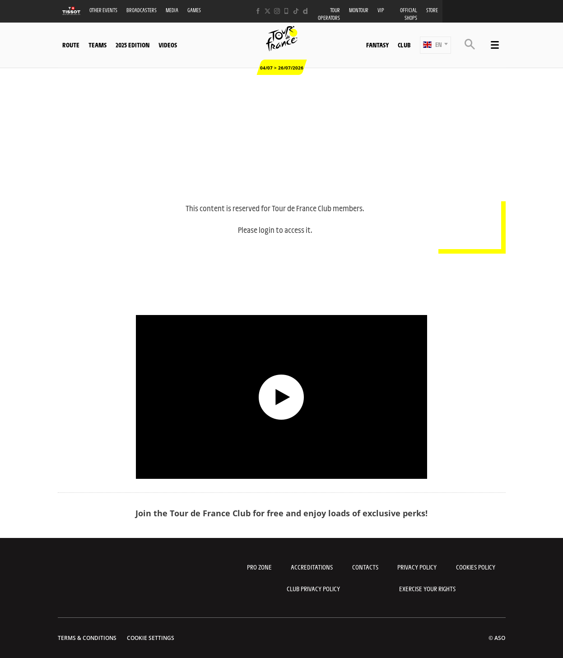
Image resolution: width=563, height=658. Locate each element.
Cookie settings (150, 638)
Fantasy (377, 45)
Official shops (408, 14)
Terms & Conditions (87, 638)
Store (432, 10)
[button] (435, 45)
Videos (167, 45)
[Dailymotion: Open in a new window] (305, 11)
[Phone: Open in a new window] (286, 11)
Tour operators (329, 14)
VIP (380, 10)
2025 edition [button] (132, 45)
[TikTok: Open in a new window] (296, 11)
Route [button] (70, 45)
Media (172, 10)
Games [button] (194, 10)
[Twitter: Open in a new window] (267, 11)
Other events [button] (103, 10)
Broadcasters (141, 10)
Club (404, 45)
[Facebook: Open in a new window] (258, 11)
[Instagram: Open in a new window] (277, 11)
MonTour (358, 10)
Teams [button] (97, 45)
